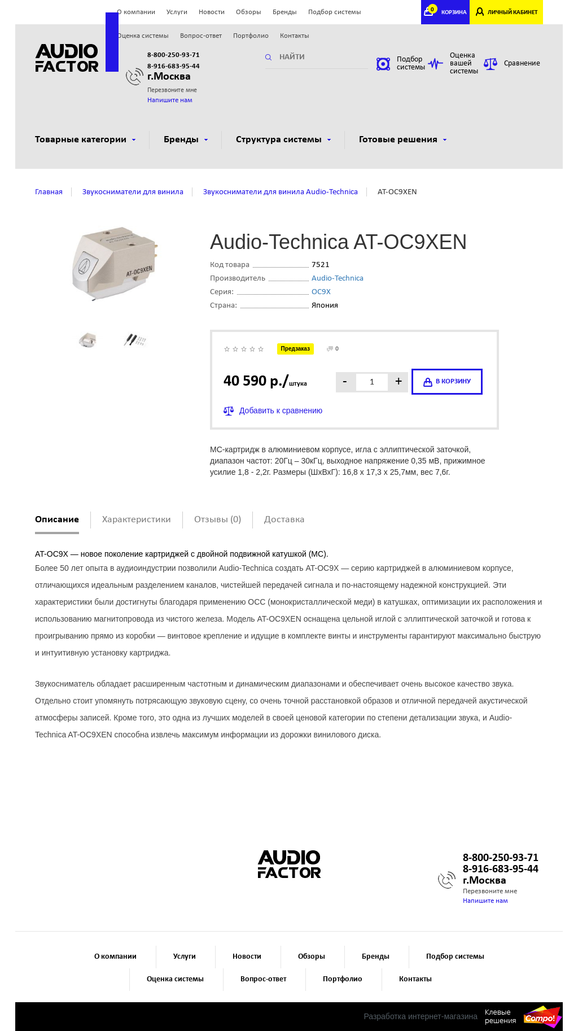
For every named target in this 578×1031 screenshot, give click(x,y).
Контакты (294, 36)
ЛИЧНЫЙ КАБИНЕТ (512, 13)
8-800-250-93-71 (173, 55)
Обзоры (248, 12)
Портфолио (251, 36)
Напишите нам (169, 100)
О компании (136, 12)
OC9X (321, 292)
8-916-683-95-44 (173, 66)
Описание (57, 519)
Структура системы (283, 139)
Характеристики (136, 519)
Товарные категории (85, 139)
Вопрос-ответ (201, 36)
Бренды (285, 12)
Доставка (284, 519)
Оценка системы (143, 36)
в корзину (447, 382)
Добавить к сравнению (280, 410)
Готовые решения (402, 139)
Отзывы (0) (217, 519)
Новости (212, 12)
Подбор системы (334, 12)
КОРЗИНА (449, 13)
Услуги (177, 12)
